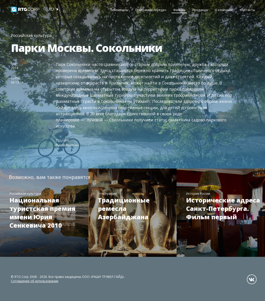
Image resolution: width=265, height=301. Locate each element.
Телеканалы (119, 10)
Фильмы (179, 10)
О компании (224, 10)
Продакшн (200, 10)
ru (51, 9)
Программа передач (150, 10)
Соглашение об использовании (34, 281)
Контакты (247, 10)
